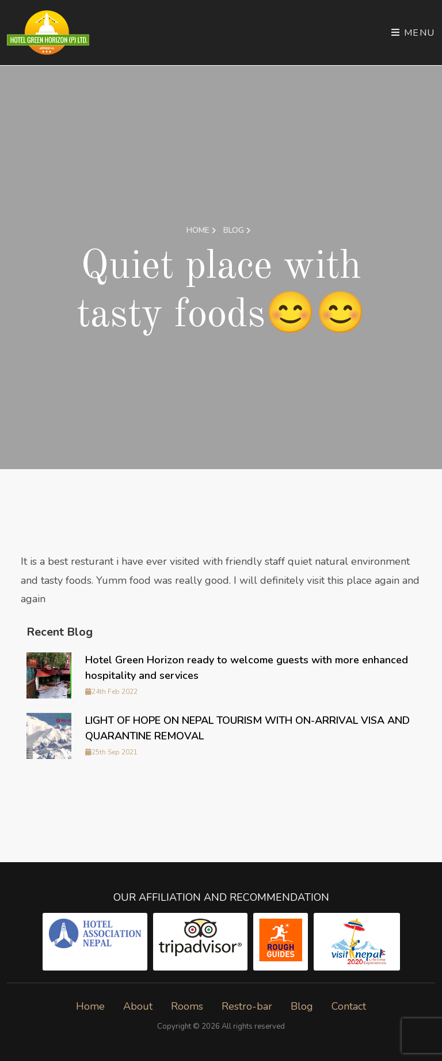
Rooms (187, 1006)
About (138, 1006)
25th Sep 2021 (111, 752)
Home (201, 230)
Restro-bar (247, 1006)
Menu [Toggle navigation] (413, 33)
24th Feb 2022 (111, 691)
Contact (349, 1006)
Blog (237, 230)
